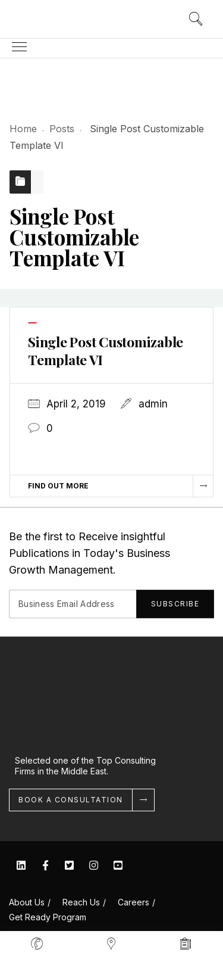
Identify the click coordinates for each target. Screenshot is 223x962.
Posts (61, 129)
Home (23, 129)
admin (153, 404)
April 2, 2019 (76, 404)
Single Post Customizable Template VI (105, 350)
